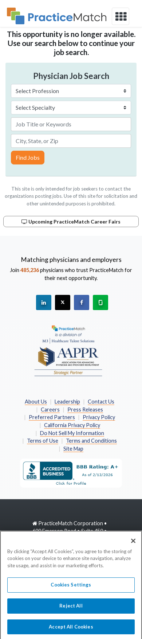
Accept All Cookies (71, 629)
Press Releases (85, 409)
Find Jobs (28, 157)
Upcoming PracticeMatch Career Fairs (71, 221)
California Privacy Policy (72, 425)
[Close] (133, 544)
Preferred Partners (52, 417)
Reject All (70, 608)
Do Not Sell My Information (72, 433)
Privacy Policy (99, 417)
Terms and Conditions (91, 441)
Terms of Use (42, 441)
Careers (50, 409)
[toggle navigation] (120, 16)
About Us (36, 401)
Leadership (67, 401)
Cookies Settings (71, 588)
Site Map (73, 449)
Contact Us (101, 401)
